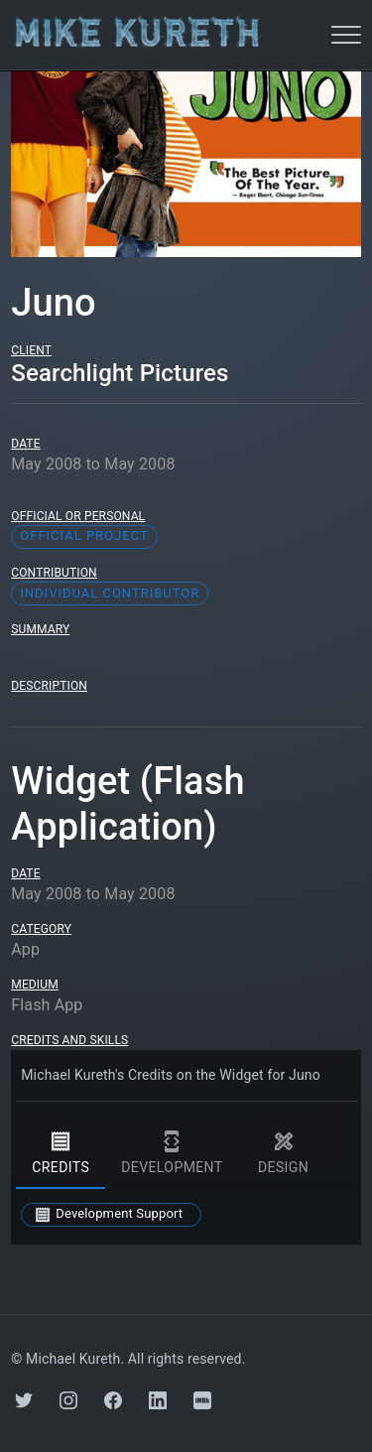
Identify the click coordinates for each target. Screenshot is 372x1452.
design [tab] (283, 1153)
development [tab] (171, 1153)
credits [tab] (60, 1153)
